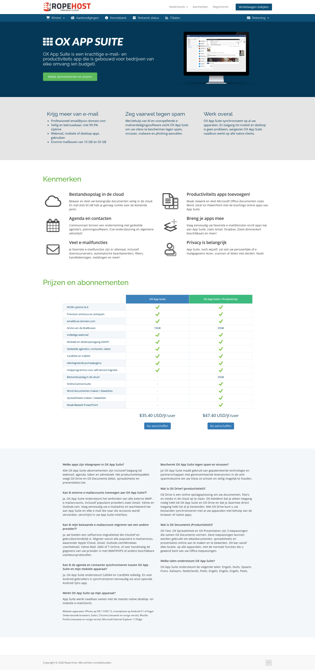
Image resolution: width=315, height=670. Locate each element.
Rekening (258, 18)
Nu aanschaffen (157, 426)
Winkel (55, 18)
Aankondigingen (85, 18)
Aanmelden (200, 7)
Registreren (221, 7)
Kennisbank (116, 18)
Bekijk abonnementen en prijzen (70, 77)
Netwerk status (145, 18)
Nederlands (178, 7)
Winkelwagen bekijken (254, 7)
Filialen (172, 18)
